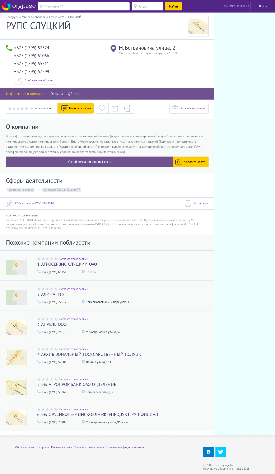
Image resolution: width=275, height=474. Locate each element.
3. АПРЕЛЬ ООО (52, 324)
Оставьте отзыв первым (73, 259)
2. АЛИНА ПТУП (52, 294)
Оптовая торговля (21, 190)
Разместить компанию (236, 6)
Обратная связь (24, 447)
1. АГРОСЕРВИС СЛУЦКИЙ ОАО (67, 264)
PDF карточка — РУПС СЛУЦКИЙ (30, 203)
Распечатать (197, 203)
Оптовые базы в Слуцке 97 (62, 190)
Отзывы (57, 93)
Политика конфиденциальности (125, 447)
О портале (43, 447)
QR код (74, 93)
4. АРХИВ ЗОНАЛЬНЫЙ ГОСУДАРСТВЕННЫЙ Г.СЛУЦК (89, 354)
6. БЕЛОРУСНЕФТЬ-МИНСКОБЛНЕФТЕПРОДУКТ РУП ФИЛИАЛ (97, 414)
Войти (263, 6)
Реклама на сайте (61, 447)
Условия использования (89, 447)
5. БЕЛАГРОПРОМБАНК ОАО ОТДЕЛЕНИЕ (76, 384)
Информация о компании (25, 93)
